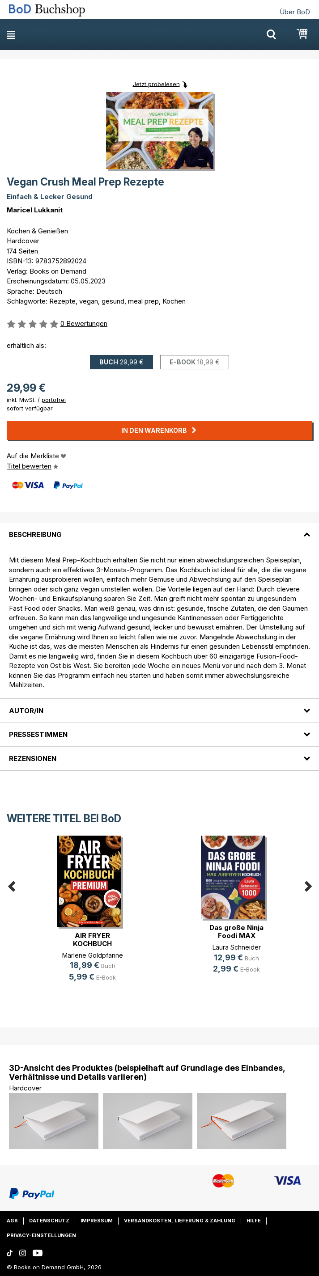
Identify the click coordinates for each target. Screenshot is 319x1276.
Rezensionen (32, 758)
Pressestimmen (38, 734)
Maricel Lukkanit (35, 210)
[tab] (159, 529)
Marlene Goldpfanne (92, 955)
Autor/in (26, 710)
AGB (12, 1220)
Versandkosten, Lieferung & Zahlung (179, 1220)
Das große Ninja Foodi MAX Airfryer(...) (236, 935)
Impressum (97, 1220)
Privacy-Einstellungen (41, 1235)
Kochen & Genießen (37, 231)
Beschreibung (35, 534)
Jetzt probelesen (156, 83)
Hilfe (254, 1220)
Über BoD (295, 12)
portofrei (54, 399)
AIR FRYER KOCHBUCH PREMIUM (92, 943)
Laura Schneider (237, 947)
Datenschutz (49, 1220)
